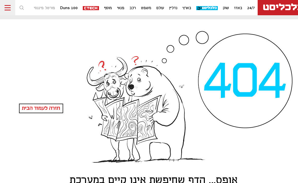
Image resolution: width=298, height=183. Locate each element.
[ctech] (91, 8)
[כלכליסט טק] (207, 8)
